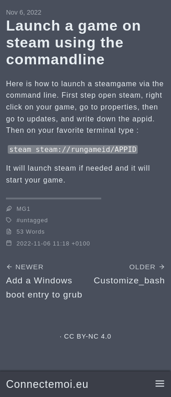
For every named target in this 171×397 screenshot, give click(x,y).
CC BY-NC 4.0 (88, 336)
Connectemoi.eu (47, 384)
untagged (34, 220)
